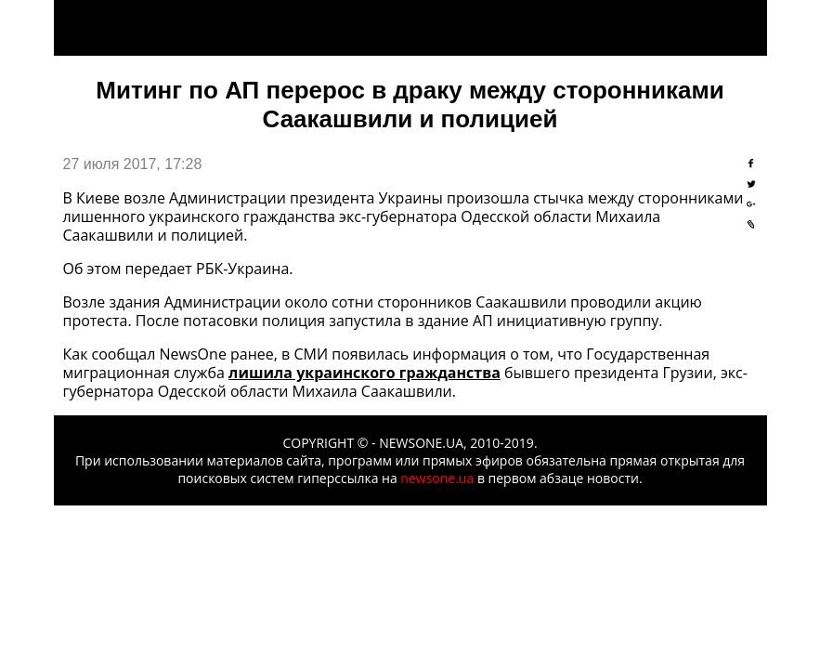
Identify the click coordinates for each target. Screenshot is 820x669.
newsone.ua (437, 478)
